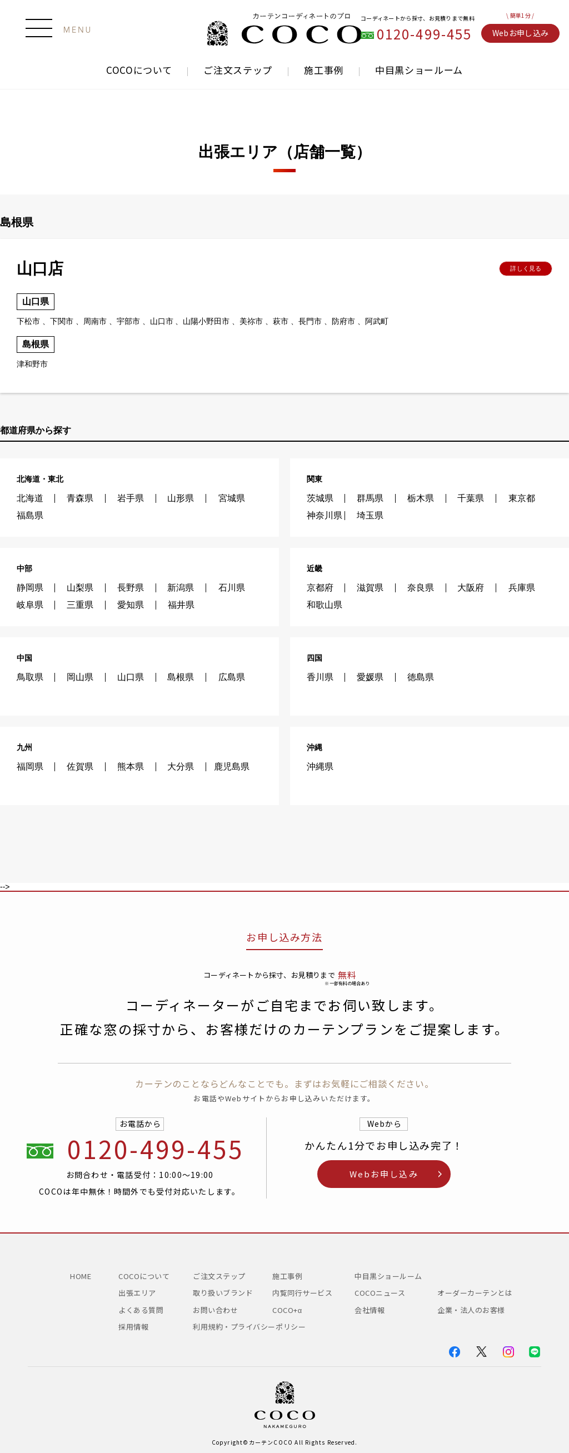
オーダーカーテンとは (474, 1292)
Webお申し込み (520, 32)
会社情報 (370, 1310)
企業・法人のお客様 (471, 1310)
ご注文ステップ (237, 70)
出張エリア (137, 1292)
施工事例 (323, 70)
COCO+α (287, 1310)
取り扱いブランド (223, 1292)
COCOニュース (384, 1292)
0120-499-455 (424, 34)
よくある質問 (140, 1310)
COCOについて (139, 70)
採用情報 (133, 1326)
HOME (80, 1276)
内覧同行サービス (302, 1292)
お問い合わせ (215, 1310)
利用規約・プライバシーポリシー (249, 1326)
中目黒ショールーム (419, 70)
